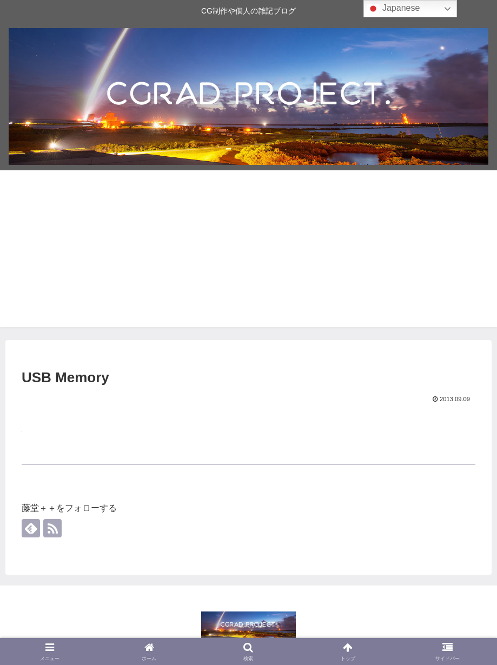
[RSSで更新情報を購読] (52, 528)
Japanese (393, 8)
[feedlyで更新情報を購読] (31, 528)
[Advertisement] (248, 251)
